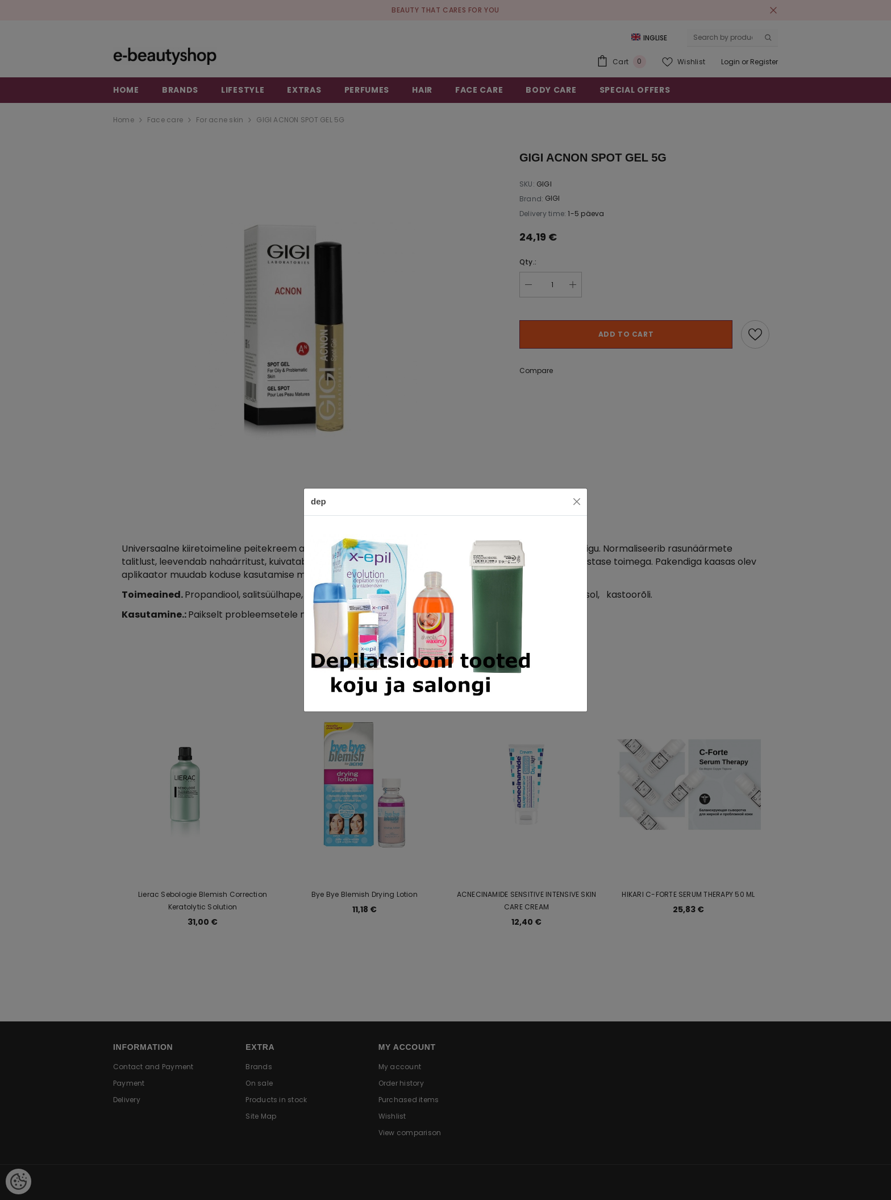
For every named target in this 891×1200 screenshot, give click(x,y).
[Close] (577, 501)
